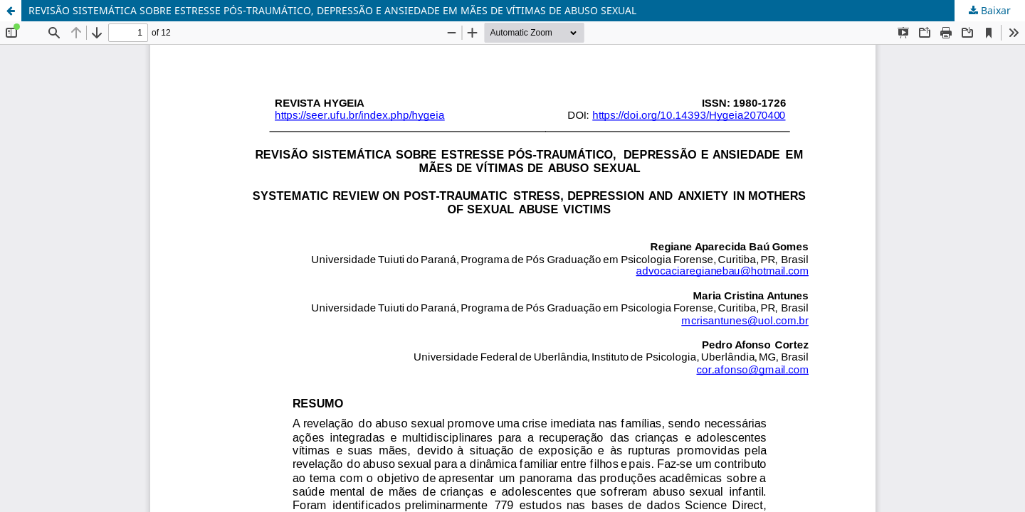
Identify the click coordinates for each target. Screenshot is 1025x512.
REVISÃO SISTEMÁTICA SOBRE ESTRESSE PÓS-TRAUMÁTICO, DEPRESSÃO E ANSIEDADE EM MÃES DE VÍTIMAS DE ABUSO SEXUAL (332, 10)
